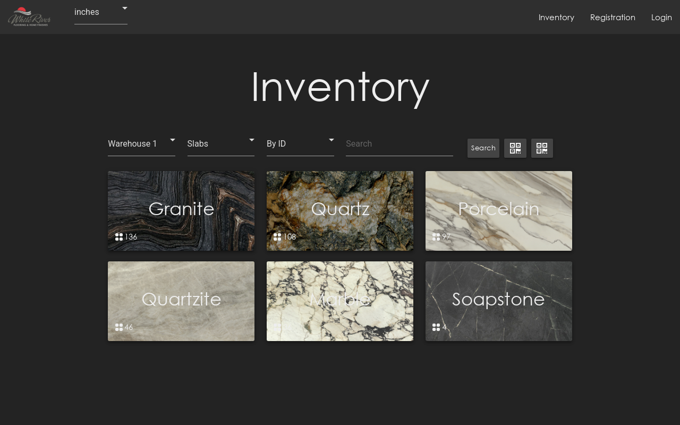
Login (661, 17)
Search (483, 147)
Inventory (556, 17)
